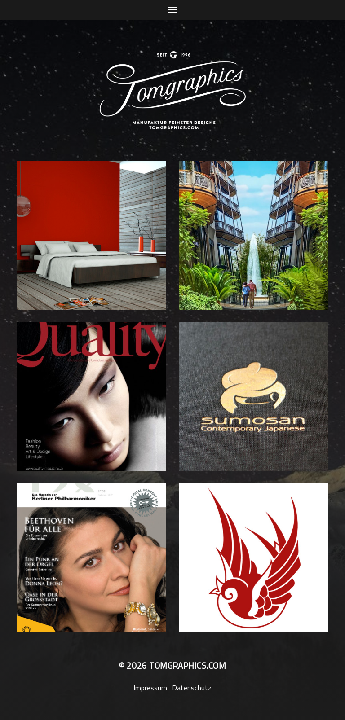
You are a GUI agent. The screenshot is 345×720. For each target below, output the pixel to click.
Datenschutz (192, 687)
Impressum (150, 687)
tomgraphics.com (187, 665)
